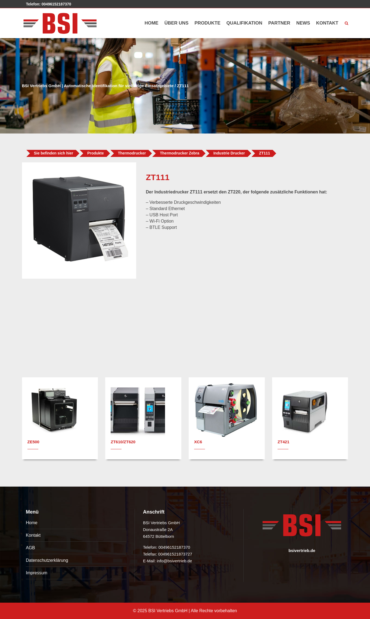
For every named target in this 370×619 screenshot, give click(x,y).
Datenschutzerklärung (47, 560)
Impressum (36, 573)
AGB (30, 547)
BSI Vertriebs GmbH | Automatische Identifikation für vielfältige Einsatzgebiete (98, 85)
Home (32, 522)
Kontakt (33, 535)
